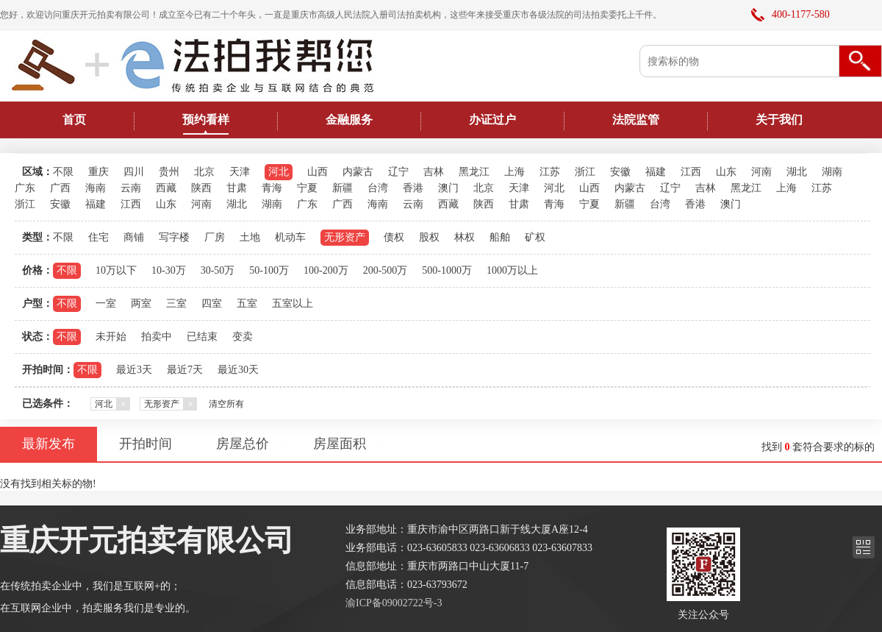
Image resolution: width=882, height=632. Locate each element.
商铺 (133, 237)
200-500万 (385, 270)
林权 (464, 237)
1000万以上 (512, 270)
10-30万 (168, 270)
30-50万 (218, 270)
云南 (131, 187)
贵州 (169, 171)
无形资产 (344, 237)
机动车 (290, 237)
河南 (761, 171)
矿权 (535, 237)
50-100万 (269, 270)
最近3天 (134, 369)
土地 (250, 237)
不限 (63, 171)
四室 (211, 303)
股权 (429, 237)
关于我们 (779, 119)
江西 (691, 171)
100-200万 (326, 270)
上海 (514, 171)
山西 (317, 171)
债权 (394, 237)
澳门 (448, 187)
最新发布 (48, 443)
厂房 (214, 237)
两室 (141, 303)
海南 (95, 187)
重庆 (98, 171)
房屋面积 (339, 443)
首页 (74, 119)
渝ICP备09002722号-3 (393, 602)
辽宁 (398, 171)
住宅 (98, 237)
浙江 (585, 171)
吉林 (433, 171)
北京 (204, 171)
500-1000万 (447, 270)
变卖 (242, 336)
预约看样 (205, 119)
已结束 (202, 336)
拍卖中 (156, 336)
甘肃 (236, 187)
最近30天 (238, 369)
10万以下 (116, 270)
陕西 (201, 187)
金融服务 (349, 119)
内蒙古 (358, 171)
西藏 (166, 187)
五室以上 (292, 303)
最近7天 (185, 369)
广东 (25, 187)
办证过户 (492, 119)
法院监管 (635, 119)
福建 (655, 171)
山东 (726, 171)
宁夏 (307, 187)
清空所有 (226, 404)
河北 (278, 171)
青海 (272, 187)
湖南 (832, 171)
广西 (60, 187)
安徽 (620, 171)
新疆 (342, 187)
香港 (413, 187)
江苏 (549, 171)
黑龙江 (474, 171)
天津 (239, 171)
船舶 (500, 237)
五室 (247, 303)
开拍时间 (145, 443)
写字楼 (174, 237)
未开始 (111, 336)
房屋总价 (242, 443)
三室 (176, 303)
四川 (133, 171)
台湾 (378, 187)
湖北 (796, 171)
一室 (106, 303)
